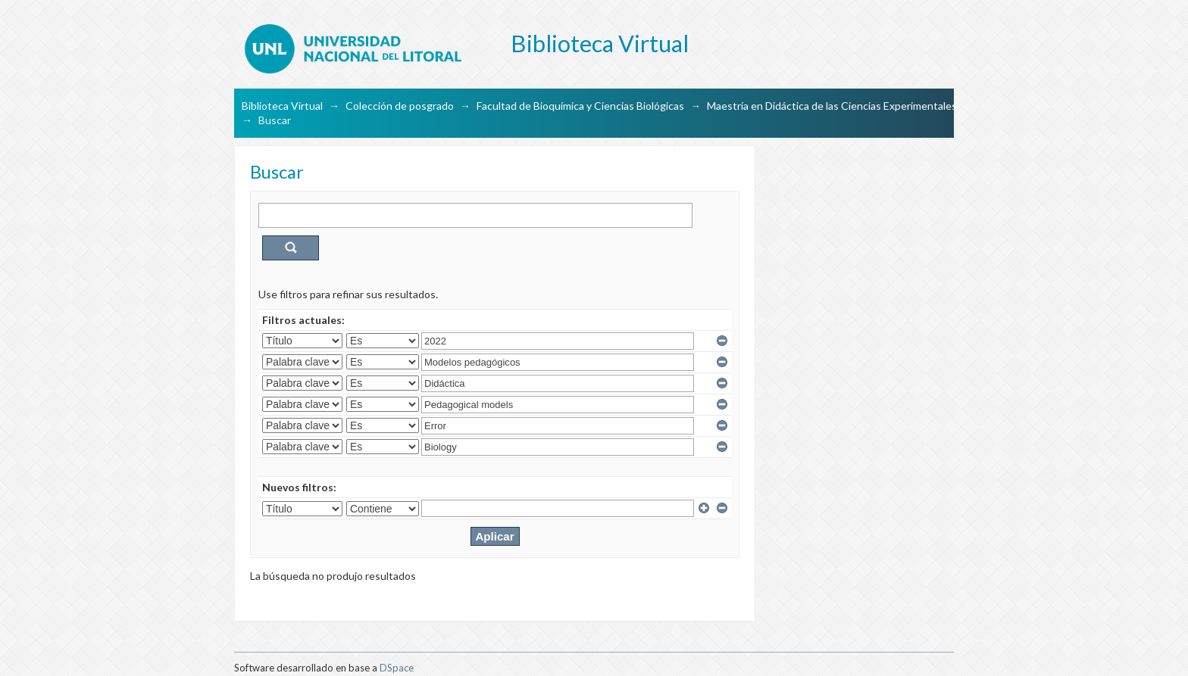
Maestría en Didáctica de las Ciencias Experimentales (832, 105)
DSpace (397, 668)
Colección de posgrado (399, 105)
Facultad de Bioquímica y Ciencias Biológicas (580, 105)
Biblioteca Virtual (282, 105)
